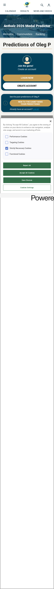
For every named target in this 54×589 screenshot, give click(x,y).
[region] (27, 353)
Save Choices (27, 180)
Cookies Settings (27, 187)
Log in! (36, 109)
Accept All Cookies (27, 173)
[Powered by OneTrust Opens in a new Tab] (42, 196)
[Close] (50, 121)
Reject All (27, 165)
